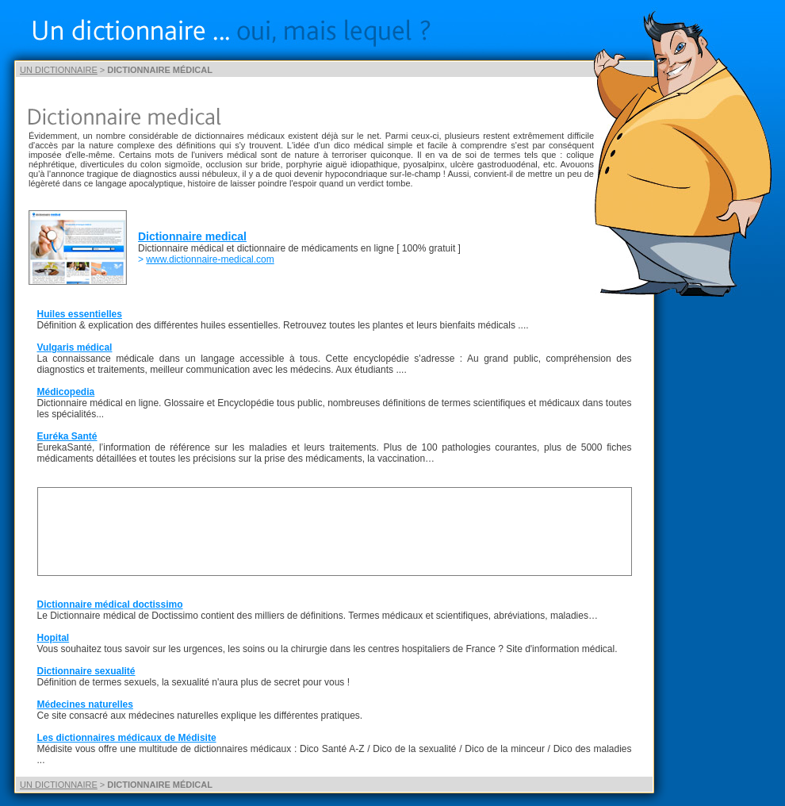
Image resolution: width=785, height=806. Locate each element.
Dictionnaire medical (192, 236)
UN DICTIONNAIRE (59, 70)
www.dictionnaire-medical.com (210, 259)
